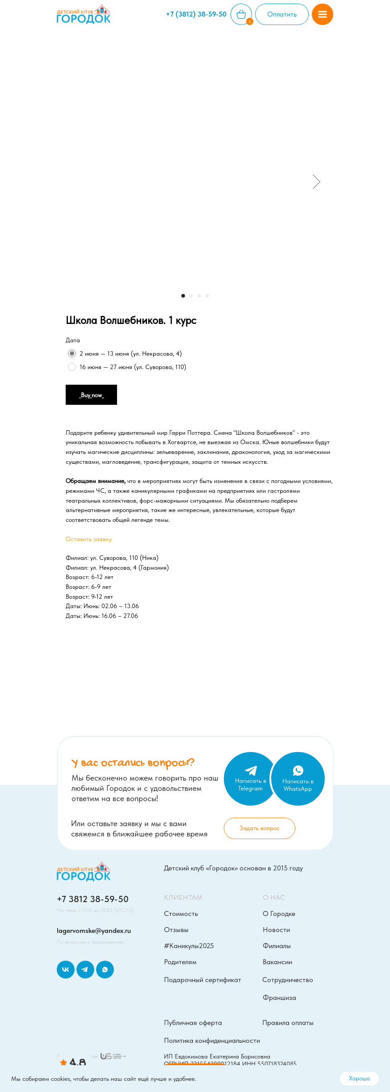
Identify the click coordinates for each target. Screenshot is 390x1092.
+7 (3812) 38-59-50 (196, 14)
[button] (322, 14)
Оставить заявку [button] (89, 538)
